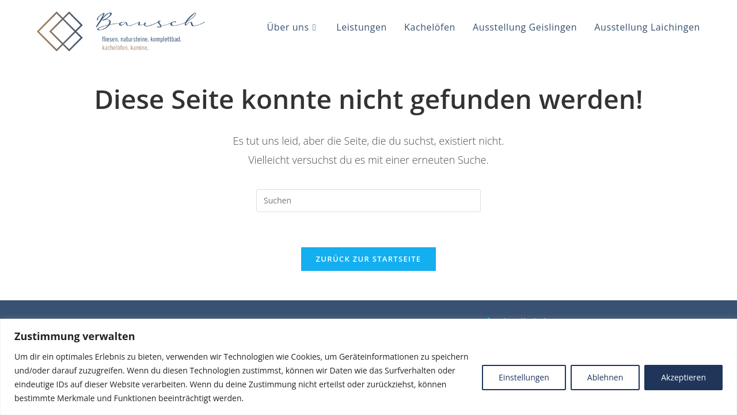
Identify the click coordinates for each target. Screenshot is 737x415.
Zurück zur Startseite (368, 259)
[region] (368, 367)
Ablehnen (605, 377)
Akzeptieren (683, 377)
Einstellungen (524, 377)
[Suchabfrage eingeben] (368, 200)
